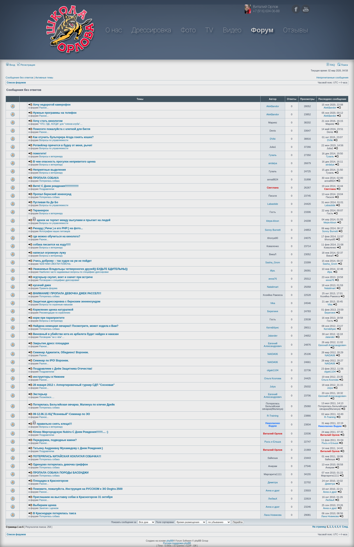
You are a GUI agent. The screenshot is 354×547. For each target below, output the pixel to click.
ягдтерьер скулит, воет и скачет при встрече (63, 277)
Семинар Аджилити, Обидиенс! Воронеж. (60, 352)
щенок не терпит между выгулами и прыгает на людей (73, 220)
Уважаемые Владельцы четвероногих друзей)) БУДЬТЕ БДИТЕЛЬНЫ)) (80, 269)
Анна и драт (272, 490)
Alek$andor (272, 106)
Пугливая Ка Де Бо (45, 202)
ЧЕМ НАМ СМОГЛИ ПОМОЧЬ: (55, 264)
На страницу (319, 527)
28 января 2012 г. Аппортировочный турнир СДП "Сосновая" (74, 385)
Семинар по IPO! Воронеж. (51, 360)
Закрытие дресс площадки (51, 343)
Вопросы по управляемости (53, 140)
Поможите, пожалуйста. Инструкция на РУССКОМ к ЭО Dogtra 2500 (77, 488)
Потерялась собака (49, 181)
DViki (272, 138)
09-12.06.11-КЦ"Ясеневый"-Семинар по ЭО (61, 414)
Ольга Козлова (272, 378)
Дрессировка (151, 30)
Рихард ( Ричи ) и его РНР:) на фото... (58, 228)
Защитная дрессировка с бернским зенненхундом (66, 301)
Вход (10, 65)
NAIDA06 (273, 354)
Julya (273, 386)
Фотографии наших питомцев (54, 231)
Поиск (343, 65)
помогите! (39, 153)
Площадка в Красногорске (50, 480)
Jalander (272, 335)
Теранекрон (41, 210)
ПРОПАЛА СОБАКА (46, 177)
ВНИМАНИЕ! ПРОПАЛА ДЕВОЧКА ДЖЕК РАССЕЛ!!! (67, 293)
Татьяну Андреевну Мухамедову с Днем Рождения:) (68, 448)
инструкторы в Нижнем (48, 376)
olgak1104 (272, 370)
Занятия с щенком (48, 508)
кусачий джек (42, 285)
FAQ (330, 65)
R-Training (272, 415)
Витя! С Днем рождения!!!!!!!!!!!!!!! (56, 186)
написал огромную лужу (49, 252)
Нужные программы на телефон (55, 112)
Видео (232, 30)
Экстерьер (40, 394)
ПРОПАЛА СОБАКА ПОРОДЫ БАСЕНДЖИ (60, 472)
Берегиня (272, 311)
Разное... (44, 107)
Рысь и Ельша (272, 441)
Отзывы (295, 30)
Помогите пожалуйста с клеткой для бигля (61, 129)
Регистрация (26, 65)
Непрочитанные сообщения (332, 77)
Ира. (272, 270)
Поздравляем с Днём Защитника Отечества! (62, 368)
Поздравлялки (46, 189)
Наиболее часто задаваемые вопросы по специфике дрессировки (74, 272)
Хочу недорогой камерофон (51, 104)
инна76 (272, 278)
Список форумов (16, 82)
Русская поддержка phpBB (177, 543)
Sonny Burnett (273, 230)
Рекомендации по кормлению (54, 312)
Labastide (272, 204)
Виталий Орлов (272, 433)
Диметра (273, 482)
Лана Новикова (273, 515)
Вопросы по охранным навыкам (56, 304)
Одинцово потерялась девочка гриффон (60, 464)
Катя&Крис (272, 327)
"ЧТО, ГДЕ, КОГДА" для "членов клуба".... (60, 124)
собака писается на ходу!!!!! (52, 244)
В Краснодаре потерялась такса (54, 513)
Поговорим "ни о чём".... (51, 337)
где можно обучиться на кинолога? (56, 236)
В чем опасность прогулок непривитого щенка (64, 161)
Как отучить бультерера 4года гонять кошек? (63, 137)
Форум (262, 30)
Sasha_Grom (272, 262)
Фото (188, 30)
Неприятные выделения (49, 169)
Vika (272, 303)
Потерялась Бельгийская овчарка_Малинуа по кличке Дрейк (74, 404)
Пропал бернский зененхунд (52, 194)
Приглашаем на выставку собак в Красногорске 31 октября (73, 497)
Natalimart (272, 286)
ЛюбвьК (272, 498)
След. (345, 527)
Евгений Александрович (273, 344)
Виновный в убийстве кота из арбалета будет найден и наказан (76, 334)
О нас (113, 30)
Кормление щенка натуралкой (53, 309)
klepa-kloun (272, 220)
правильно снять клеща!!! (54, 423)
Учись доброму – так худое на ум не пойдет (62, 260)
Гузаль (273, 155)
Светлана (273, 187)
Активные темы (44, 77)
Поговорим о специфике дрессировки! (59, 280)
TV (209, 30)
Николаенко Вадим (273, 424)
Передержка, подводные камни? (55, 440)
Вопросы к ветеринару (51, 156)
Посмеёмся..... (46, 397)
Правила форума (48, 288)
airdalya (272, 163)
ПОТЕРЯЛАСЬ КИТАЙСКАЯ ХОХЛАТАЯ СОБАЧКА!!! (67, 456)
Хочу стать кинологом (48, 121)
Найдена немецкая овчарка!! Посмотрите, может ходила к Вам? (75, 326)
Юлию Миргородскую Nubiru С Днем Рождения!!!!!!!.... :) (70, 432)
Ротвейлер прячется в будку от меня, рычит (62, 145)
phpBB (169, 541)
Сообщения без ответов (19, 77)
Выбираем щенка (44, 505)
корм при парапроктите (49, 317)
